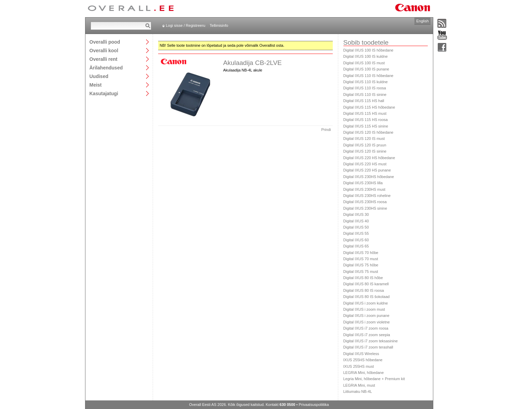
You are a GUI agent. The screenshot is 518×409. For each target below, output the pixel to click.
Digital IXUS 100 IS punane (366, 69)
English (422, 21)
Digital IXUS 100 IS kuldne (365, 56)
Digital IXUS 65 (356, 246)
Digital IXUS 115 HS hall (363, 101)
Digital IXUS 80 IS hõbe (363, 278)
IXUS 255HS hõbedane (362, 360)
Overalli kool (104, 50)
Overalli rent (104, 59)
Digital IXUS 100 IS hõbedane (368, 50)
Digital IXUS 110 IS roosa (364, 88)
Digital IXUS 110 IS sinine (365, 94)
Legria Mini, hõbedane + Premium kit (374, 379)
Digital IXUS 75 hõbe (360, 265)
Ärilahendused (106, 67)
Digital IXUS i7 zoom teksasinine (370, 341)
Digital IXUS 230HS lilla (363, 183)
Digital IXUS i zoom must (364, 309)
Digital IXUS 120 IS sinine (365, 151)
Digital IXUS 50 (356, 227)
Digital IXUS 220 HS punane (367, 170)
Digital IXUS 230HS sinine (365, 208)
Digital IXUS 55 (356, 233)
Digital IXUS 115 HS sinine (365, 126)
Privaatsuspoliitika (314, 404)
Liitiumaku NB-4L (357, 391)
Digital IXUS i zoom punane (366, 315)
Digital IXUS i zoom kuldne (365, 303)
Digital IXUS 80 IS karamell (366, 284)
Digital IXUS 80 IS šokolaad (366, 297)
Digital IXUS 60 (356, 240)
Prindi (326, 130)
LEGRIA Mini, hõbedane (363, 373)
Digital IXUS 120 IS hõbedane (368, 132)
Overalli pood (105, 41)
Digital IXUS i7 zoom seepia (366, 335)
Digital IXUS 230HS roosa (365, 202)
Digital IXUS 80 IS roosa (363, 290)
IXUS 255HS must (358, 366)
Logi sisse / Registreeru (185, 25)
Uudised (99, 76)
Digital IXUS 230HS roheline (367, 196)
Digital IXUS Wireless (361, 354)
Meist (96, 84)
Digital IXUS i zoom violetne (366, 322)
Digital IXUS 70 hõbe (360, 253)
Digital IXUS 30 (356, 214)
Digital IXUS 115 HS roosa (365, 120)
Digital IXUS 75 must (360, 271)
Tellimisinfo (219, 25)
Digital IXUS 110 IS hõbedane (368, 76)
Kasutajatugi (104, 93)
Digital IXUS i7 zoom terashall (368, 347)
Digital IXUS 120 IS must (364, 138)
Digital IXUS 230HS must (364, 189)
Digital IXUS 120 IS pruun (364, 145)
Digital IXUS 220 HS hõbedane (369, 158)
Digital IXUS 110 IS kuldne (365, 82)
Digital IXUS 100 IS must (364, 63)
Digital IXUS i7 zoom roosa (365, 328)
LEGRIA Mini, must (359, 385)
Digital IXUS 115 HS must (365, 113)
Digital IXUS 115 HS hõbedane (369, 107)
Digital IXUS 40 (356, 221)
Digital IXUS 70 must (360, 259)
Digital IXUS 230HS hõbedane (368, 177)
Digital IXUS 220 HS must (365, 164)
